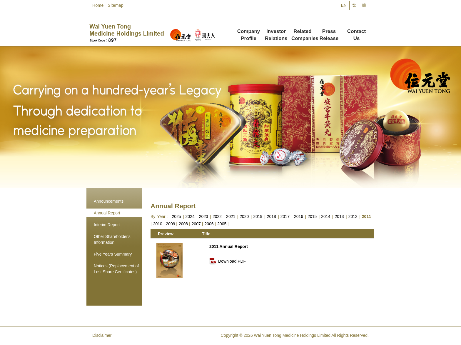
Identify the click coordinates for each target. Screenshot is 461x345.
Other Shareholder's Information (112, 239)
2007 (196, 223)
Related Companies (303, 32)
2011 (366, 216)
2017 (285, 216)
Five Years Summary (113, 254)
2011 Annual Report (228, 246)
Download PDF (232, 261)
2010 (157, 223)
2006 (208, 223)
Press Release (329, 32)
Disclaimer (101, 335)
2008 (183, 223)
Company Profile (248, 32)
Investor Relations (276, 32)
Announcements (108, 201)
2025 (176, 216)
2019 (257, 216)
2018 (271, 216)
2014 (325, 216)
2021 (230, 216)
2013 (339, 216)
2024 (190, 216)
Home (98, 5)
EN (344, 5)
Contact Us (356, 32)
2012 (353, 216)
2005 (221, 223)
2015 (312, 216)
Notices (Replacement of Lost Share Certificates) (116, 269)
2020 (244, 216)
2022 (217, 216)
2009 (170, 223)
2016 (298, 216)
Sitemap (115, 5)
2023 (203, 216)
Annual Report (107, 213)
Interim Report (107, 224)
